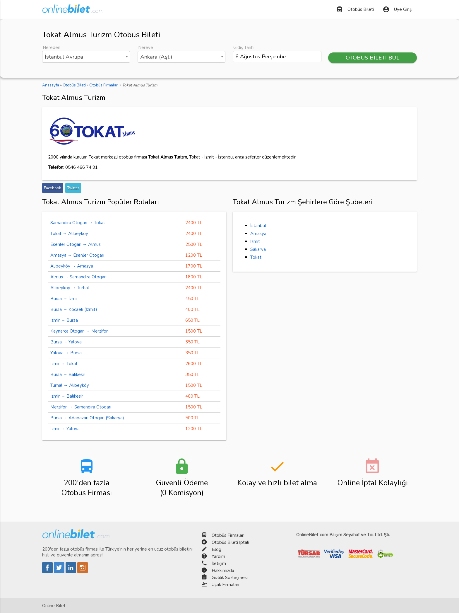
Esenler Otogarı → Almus (75, 244)
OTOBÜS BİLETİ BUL (372, 58)
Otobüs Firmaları (228, 535)
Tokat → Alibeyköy (69, 233)
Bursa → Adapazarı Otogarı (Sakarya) (87, 418)
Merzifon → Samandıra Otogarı (80, 407)
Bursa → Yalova (66, 342)
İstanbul (258, 226)
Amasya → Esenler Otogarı (77, 255)
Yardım (218, 556)
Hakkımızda (223, 570)
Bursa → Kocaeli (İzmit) (73, 309)
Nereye (145, 47)
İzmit (255, 241)
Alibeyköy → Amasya (71, 266)
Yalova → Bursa (66, 353)
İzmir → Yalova (65, 429)
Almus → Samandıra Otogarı (78, 277)
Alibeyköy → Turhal (69, 288)
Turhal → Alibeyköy (69, 385)
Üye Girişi (397, 9)
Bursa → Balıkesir (67, 374)
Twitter (73, 188)
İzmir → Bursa (64, 320)
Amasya (258, 233)
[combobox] (86, 57)
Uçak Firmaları (225, 585)
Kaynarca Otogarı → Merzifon (79, 331)
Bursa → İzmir (64, 299)
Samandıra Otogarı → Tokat (77, 223)
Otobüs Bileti (355, 9)
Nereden (51, 47)
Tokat (255, 257)
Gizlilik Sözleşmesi (230, 577)
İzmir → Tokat (64, 364)
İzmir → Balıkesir (66, 396)
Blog (216, 549)
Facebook (52, 188)
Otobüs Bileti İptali (230, 542)
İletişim (219, 563)
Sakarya (258, 249)
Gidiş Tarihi (243, 47)
